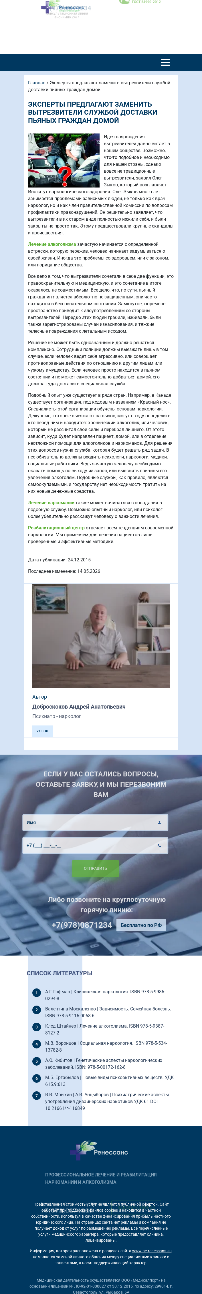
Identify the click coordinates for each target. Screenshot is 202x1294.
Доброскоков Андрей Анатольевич (79, 706)
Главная (36, 82)
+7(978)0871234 (96, 925)
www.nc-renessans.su (152, 1251)
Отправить (80, 868)
